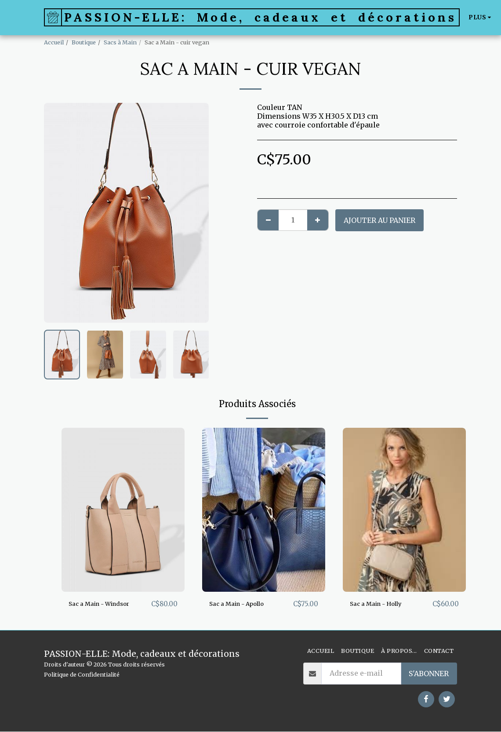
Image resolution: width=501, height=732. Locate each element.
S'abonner (429, 674)
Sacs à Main (120, 42)
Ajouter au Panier (379, 220)
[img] (123, 510)
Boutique (84, 42)
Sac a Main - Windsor (106, 604)
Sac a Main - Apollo (243, 604)
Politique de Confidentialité (82, 674)
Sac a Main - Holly (382, 604)
